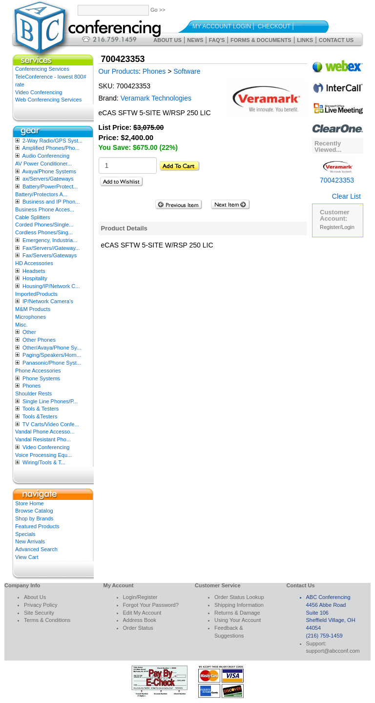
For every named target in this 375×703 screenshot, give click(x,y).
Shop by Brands (34, 518)
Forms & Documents (261, 40)
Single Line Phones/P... (50, 401)
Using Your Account (237, 620)
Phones (31, 386)
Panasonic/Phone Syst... (51, 363)
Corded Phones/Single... (44, 224)
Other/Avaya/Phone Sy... (51, 348)
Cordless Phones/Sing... (44, 232)
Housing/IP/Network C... (51, 286)
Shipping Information (239, 605)
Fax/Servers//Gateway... (51, 248)
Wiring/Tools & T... (43, 462)
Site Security (39, 613)
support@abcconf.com (333, 651)
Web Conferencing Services (48, 100)
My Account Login (221, 26)
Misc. (21, 325)
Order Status (138, 628)
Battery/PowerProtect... (50, 186)
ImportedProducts (36, 294)
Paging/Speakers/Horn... (51, 355)
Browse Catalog (34, 511)
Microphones (30, 317)
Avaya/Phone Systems (49, 171)
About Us (167, 40)
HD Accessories (34, 263)
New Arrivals (30, 541)
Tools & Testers (40, 409)
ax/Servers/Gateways (48, 179)
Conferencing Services (42, 69)
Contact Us (336, 40)
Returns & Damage (237, 613)
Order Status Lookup (239, 597)
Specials (25, 534)
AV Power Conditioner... (43, 163)
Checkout (274, 26)
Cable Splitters (32, 217)
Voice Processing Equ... (43, 455)
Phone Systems (41, 378)
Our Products (119, 71)
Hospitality (34, 278)
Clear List (346, 196)
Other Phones (39, 340)
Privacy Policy (40, 605)
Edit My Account (142, 613)
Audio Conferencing (45, 156)
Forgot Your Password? (151, 605)
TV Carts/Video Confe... (50, 424)
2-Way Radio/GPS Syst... (52, 141)
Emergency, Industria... (49, 240)
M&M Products (32, 309)
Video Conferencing (38, 92)
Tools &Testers (40, 416)
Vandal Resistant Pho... (43, 439)
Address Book (139, 620)
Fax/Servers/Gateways (49, 255)
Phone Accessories (38, 370)
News (195, 40)
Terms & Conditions (47, 620)
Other (29, 332)
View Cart (26, 557)
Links (305, 40)
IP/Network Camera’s (47, 301)
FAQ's (217, 40)
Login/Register (140, 597)
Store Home (29, 503)
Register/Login (337, 227)
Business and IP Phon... (51, 202)
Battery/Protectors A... (41, 194)
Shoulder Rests (33, 393)
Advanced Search (36, 549)
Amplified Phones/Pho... (50, 148)
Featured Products (37, 526)
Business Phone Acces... (44, 209)
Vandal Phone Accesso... (45, 431)
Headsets (33, 271)
